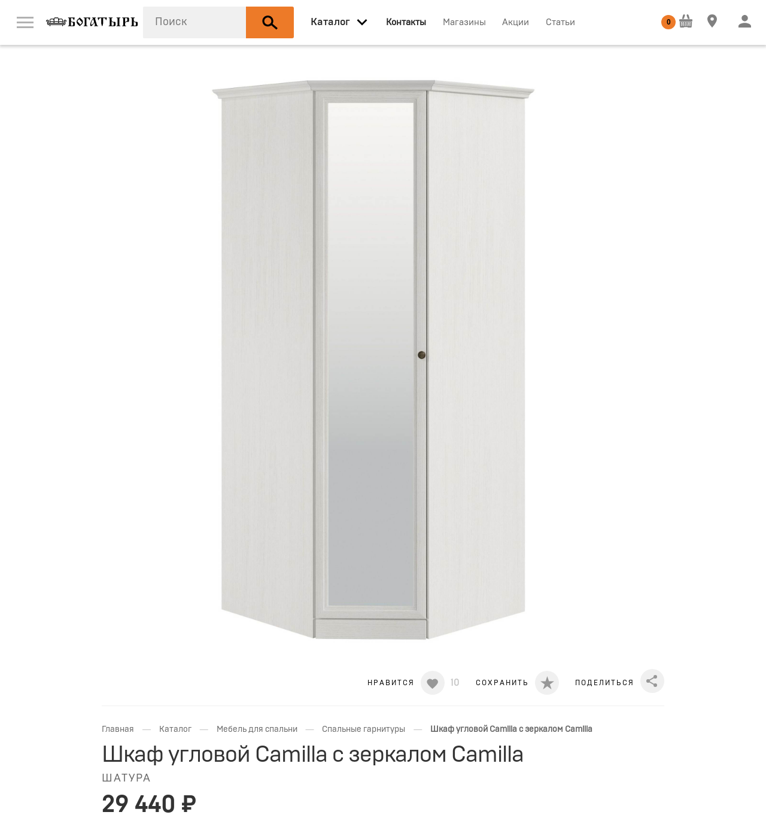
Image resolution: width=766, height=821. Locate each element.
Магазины (464, 22)
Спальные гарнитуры (363, 729)
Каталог (175, 729)
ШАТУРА (126, 778)
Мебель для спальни (257, 729)
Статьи (560, 22)
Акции (515, 22)
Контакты (406, 22)
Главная (118, 729)
